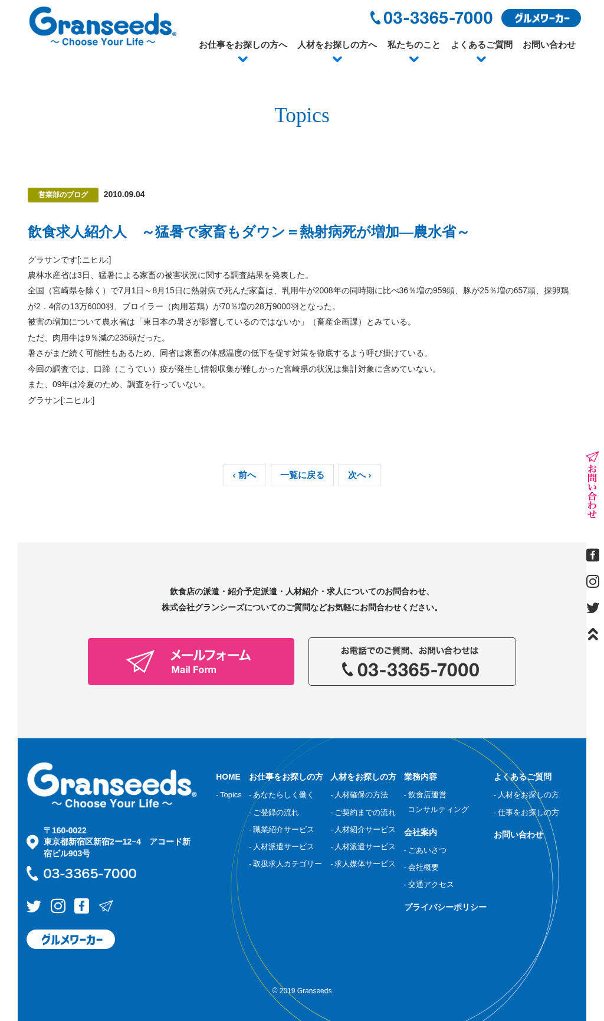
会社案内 (420, 831)
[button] (243, 59)
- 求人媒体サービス (363, 863)
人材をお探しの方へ (337, 45)
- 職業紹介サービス (281, 828)
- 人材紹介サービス (363, 828)
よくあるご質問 (482, 45)
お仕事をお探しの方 (286, 776)
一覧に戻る (302, 475)
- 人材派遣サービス (281, 846)
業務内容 (420, 776)
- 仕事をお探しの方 (526, 811)
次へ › (359, 475)
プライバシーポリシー (445, 906)
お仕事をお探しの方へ (243, 45)
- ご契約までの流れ (363, 811)
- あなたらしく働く (281, 794)
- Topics (229, 794)
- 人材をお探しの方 (526, 794)
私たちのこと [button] (414, 45)
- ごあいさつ (425, 849)
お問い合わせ (549, 45)
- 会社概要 (421, 866)
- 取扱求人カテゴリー (285, 863)
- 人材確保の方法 (359, 794)
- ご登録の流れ (274, 811)
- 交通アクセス (429, 883)
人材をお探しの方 (363, 776)
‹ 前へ (244, 475)
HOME (228, 776)
